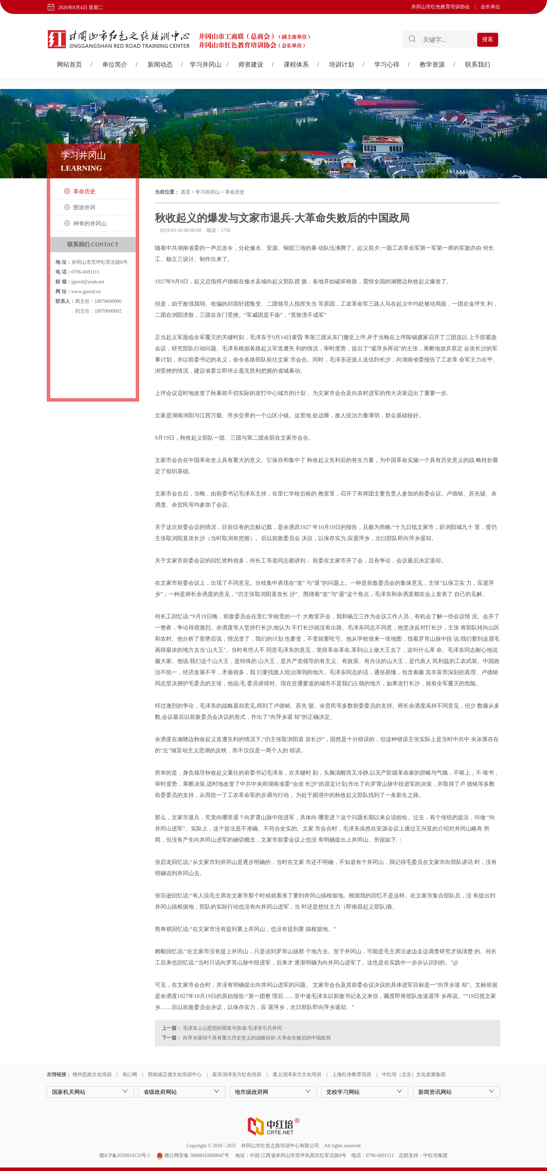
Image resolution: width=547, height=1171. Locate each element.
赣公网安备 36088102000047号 (192, 1155)
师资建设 (250, 64)
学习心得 (386, 64)
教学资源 (432, 64)
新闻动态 (160, 64)
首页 (185, 192)
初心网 (129, 1074)
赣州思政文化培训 (92, 1074)
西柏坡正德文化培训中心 (175, 1074)
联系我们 (477, 64)
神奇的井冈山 (90, 223)
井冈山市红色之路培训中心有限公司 (280, 1145)
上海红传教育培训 (351, 1074)
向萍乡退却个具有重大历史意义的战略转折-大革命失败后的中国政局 (256, 1038)
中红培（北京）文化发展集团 (413, 1074)
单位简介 (114, 64)
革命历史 (84, 191)
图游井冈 (84, 207)
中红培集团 (435, 1155)
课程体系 (296, 64)
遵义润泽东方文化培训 (296, 1074)
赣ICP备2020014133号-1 (124, 1155)
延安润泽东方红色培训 (236, 1074)
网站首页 (69, 64)
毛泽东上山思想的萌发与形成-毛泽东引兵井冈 (231, 1028)
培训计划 (341, 64)
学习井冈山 (205, 64)
